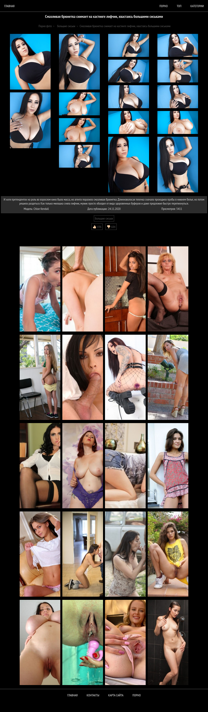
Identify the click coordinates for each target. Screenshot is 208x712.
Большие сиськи (104, 218)
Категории (197, 6)
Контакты (93, 695)
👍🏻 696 (96, 227)
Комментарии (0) (12, 233)
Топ (179, 6)
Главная (9, 6)
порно (163, 6)
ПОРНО (136, 695)
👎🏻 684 (111, 227)
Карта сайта (115, 695)
